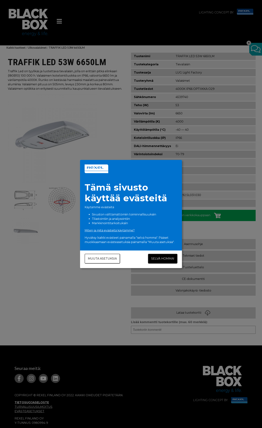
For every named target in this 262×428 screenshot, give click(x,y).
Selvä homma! (162, 258)
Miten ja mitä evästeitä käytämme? (110, 230)
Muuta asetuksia (102, 258)
